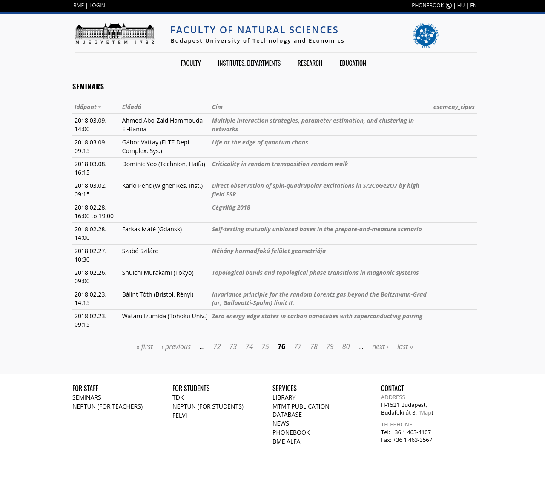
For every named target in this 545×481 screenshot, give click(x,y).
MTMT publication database (301, 410)
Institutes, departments (249, 62)
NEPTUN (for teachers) (107, 406)
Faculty (191, 62)
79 (330, 346)
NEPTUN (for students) (208, 406)
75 (265, 346)
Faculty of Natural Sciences (254, 29)
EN (473, 5)
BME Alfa (286, 441)
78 (314, 346)
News (280, 423)
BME (78, 5)
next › (380, 346)
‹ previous (176, 346)
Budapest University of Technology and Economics (258, 40)
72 (217, 346)
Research (310, 62)
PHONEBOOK (428, 5)
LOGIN (97, 5)
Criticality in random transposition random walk (280, 164)
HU (461, 5)
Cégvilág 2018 (231, 207)
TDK (178, 397)
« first (144, 346)
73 (233, 346)
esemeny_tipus (454, 107)
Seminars (86, 397)
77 (297, 346)
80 (346, 346)
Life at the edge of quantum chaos (260, 142)
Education (352, 62)
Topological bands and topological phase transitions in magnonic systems (315, 272)
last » (405, 346)
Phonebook (291, 432)
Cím (217, 107)
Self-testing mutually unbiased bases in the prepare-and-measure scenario (317, 229)
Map (425, 412)
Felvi (179, 415)
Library (283, 397)
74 (249, 346)
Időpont (88, 107)
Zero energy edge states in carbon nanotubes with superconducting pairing (317, 316)
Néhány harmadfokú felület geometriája (269, 251)
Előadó (131, 107)
